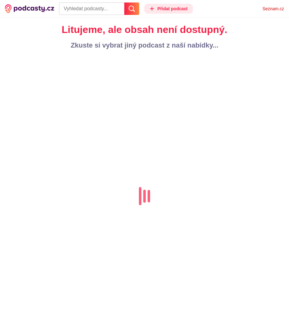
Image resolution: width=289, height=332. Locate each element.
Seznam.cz (273, 8)
